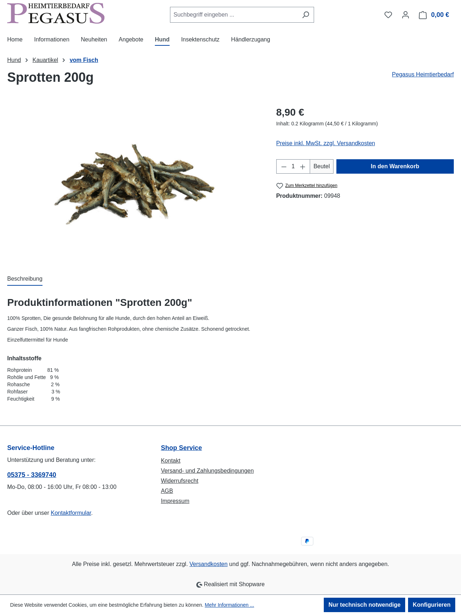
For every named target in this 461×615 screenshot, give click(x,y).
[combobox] (233, 15)
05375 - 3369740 (31, 474)
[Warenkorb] (434, 15)
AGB (167, 491)
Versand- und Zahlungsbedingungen (207, 471)
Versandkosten (208, 564)
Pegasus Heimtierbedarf (423, 74)
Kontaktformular (71, 513)
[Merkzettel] (388, 15)
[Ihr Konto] (405, 15)
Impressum (175, 501)
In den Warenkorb (395, 166)
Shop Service (181, 447)
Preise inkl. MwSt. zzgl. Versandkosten (325, 143)
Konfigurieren (432, 605)
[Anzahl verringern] (283, 166)
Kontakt (170, 461)
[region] (134, 182)
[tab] (24, 279)
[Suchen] (305, 15)
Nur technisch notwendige (364, 605)
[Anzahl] (293, 166)
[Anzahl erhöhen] (302, 166)
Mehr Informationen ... (229, 605)
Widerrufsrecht (179, 481)
